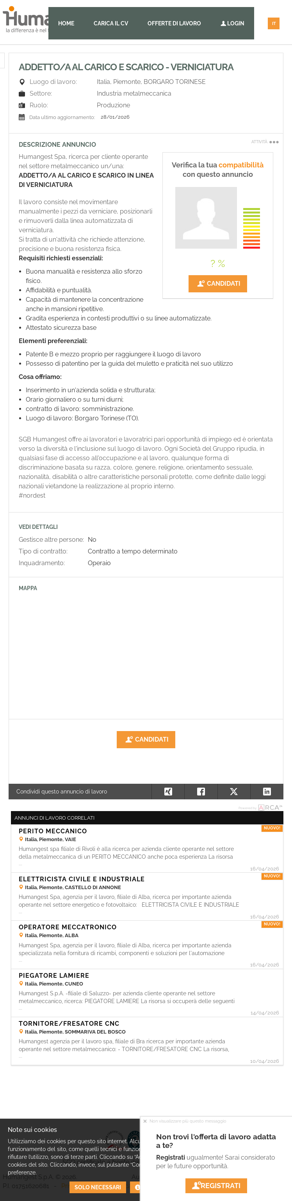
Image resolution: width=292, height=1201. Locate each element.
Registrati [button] (216, 1185)
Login (232, 23)
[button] (266, 791)
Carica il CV (111, 23)
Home (66, 23)
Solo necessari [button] (98, 1187)
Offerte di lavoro (174, 23)
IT (274, 23)
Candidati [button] (217, 283)
